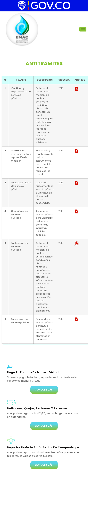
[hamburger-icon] (82, 29)
